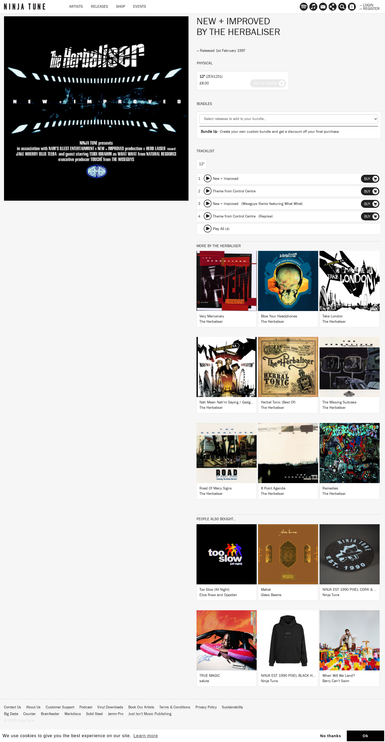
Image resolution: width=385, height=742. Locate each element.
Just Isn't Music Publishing (149, 714)
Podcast (85, 707)
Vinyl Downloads (110, 707)
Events (139, 7)
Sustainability (232, 707)
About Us (33, 707)
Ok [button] (365, 736)
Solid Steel (94, 714)
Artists (76, 7)
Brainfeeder (50, 714)
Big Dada (11, 714)
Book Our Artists (141, 707)
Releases (99, 7)
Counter (29, 714)
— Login (366, 4)
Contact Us (12, 707)
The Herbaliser (244, 32)
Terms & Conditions (174, 707)
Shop (120, 7)
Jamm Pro (115, 714)
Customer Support (60, 707)
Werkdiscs (72, 714)
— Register (370, 8)
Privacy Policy (206, 707)
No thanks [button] (330, 736)
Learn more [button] (145, 735)
